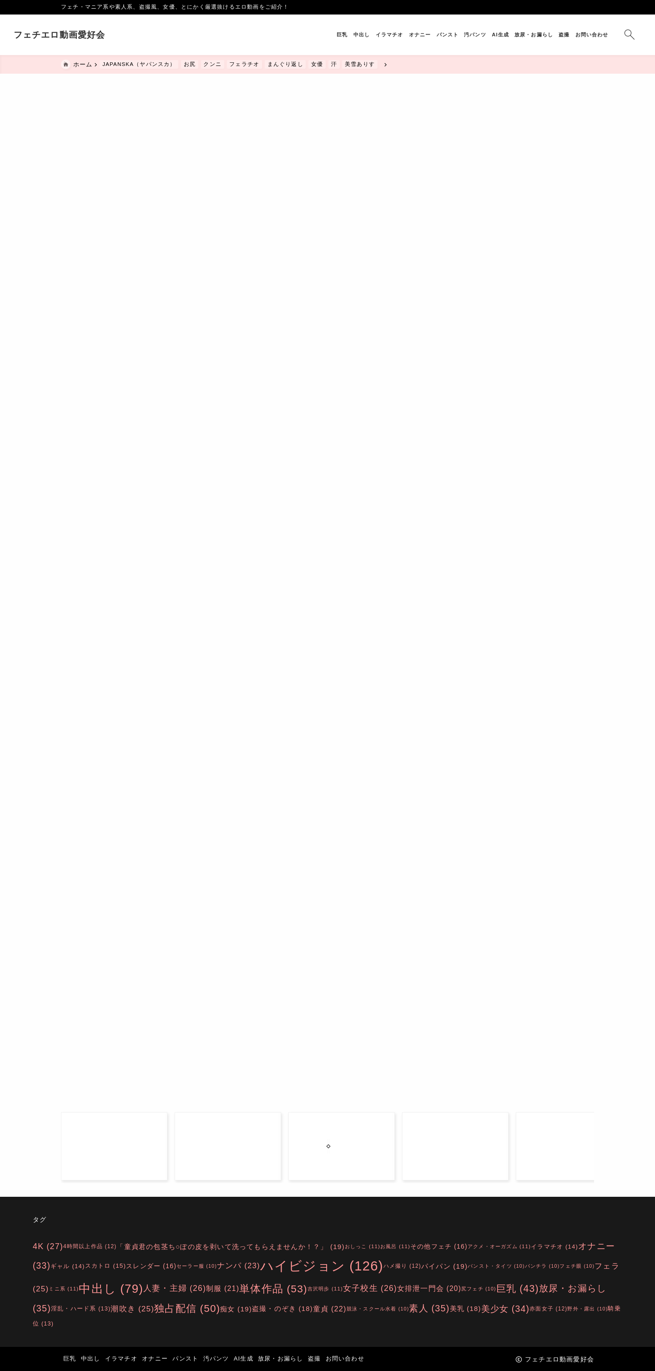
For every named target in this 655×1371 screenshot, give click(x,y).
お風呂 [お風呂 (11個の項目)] (395, 1246)
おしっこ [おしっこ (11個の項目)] (362, 1246)
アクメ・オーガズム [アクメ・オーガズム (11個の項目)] (499, 1246)
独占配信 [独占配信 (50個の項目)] (187, 1308)
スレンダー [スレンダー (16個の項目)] (151, 1266)
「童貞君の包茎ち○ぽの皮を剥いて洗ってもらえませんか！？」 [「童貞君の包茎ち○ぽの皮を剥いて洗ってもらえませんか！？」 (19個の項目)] (230, 1246)
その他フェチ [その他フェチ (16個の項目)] (439, 1246)
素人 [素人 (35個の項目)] (429, 1308)
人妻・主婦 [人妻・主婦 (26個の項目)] (174, 1288)
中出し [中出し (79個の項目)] (111, 1288)
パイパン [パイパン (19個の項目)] (444, 1266)
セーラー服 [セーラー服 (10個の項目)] (196, 1266)
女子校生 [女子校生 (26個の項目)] (370, 1288)
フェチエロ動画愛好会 (107, 35)
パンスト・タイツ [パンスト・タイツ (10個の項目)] (496, 1266)
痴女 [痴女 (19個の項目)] (236, 1308)
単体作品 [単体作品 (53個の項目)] (273, 1289)
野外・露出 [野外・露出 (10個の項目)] (587, 1308)
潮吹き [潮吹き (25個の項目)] (132, 1308)
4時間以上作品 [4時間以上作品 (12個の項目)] (89, 1246)
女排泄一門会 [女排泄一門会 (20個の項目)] (429, 1288)
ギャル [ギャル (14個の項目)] (67, 1266)
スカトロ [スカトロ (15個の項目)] (105, 1266)
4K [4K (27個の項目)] (48, 1246)
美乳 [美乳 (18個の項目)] (465, 1308)
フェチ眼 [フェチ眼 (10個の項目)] (577, 1266)
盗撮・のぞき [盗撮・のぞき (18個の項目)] (282, 1308)
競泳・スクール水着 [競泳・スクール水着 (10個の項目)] (378, 1308)
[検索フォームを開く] (582, 35)
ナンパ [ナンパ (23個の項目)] (238, 1266)
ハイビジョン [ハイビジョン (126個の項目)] (321, 1265)
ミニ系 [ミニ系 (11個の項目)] (64, 1288)
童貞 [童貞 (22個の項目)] (330, 1308)
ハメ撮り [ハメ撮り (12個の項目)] (402, 1266)
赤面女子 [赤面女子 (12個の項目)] (548, 1308)
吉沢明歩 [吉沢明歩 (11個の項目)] (325, 1288)
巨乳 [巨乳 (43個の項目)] (517, 1288)
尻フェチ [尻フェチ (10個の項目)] (478, 1288)
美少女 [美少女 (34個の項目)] (505, 1308)
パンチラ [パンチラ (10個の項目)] (542, 1266)
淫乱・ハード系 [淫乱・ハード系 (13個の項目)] (81, 1308)
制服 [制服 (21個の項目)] (222, 1288)
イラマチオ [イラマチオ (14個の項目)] (554, 1246)
